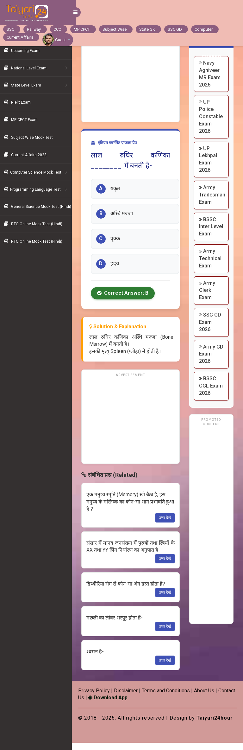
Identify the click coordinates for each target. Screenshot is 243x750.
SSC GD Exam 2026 (211, 329)
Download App (130, 698)
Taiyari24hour (100, 725)
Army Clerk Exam (208, 297)
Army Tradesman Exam (213, 194)
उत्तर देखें (166, 518)
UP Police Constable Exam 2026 (212, 116)
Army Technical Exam (211, 265)
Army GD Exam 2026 (210, 361)
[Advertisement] (133, 79)
